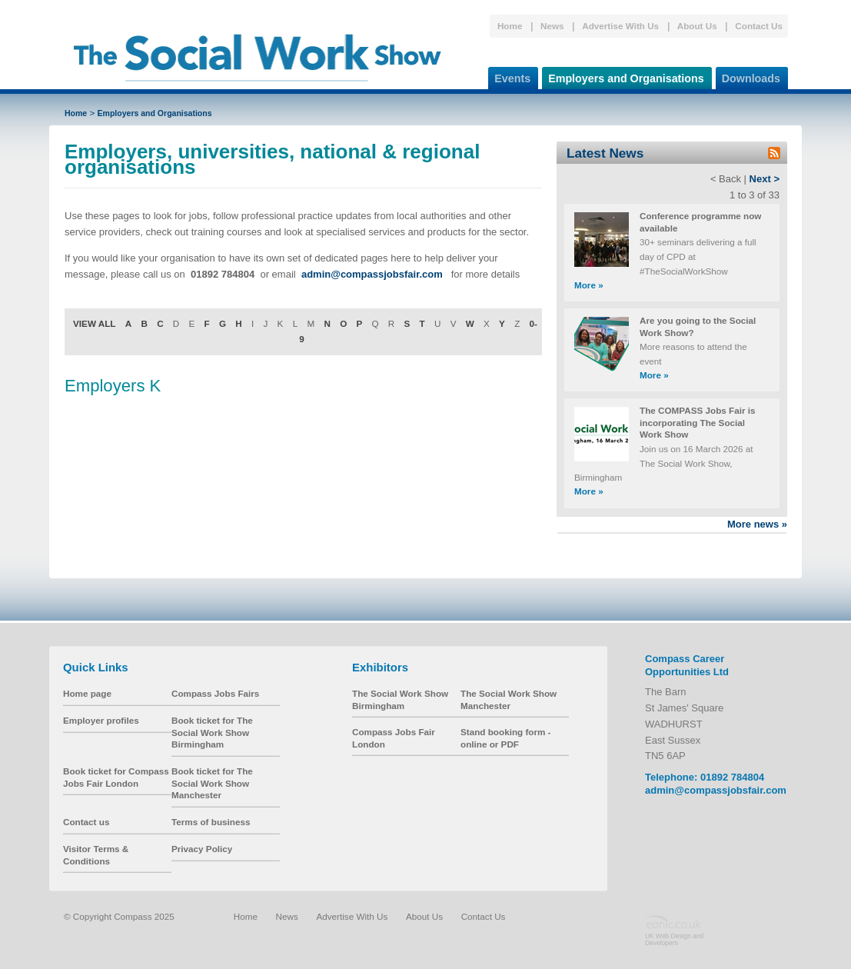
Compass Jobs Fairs (215, 693)
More (588, 285)
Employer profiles (101, 720)
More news (757, 524)
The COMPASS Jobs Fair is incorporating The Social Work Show (697, 422)
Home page (87, 693)
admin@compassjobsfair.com (715, 790)
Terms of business (210, 822)
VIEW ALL (94, 323)
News (552, 26)
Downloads (748, 76)
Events (509, 76)
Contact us (86, 822)
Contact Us (759, 26)
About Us (697, 26)
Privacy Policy (201, 849)
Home (509, 26)
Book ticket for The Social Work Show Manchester (212, 783)
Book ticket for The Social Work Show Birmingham (212, 732)
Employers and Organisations (623, 76)
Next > (765, 179)
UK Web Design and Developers (674, 939)
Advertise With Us (620, 26)
